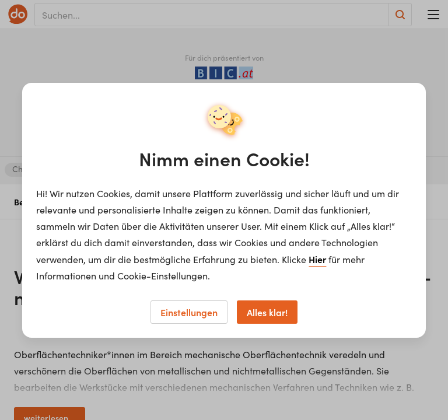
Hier (317, 259)
